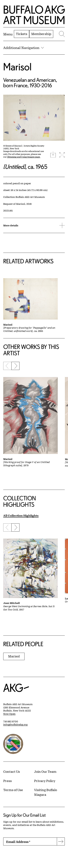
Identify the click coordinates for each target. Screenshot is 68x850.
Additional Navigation (23, 48)
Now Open (9, 713)
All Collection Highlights (21, 515)
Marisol (17, 66)
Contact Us (11, 771)
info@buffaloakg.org (15, 724)
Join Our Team (45, 771)
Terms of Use (13, 790)
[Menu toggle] (8, 34)
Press (7, 781)
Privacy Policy (44, 781)
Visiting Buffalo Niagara (45, 792)
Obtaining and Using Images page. (23, 157)
